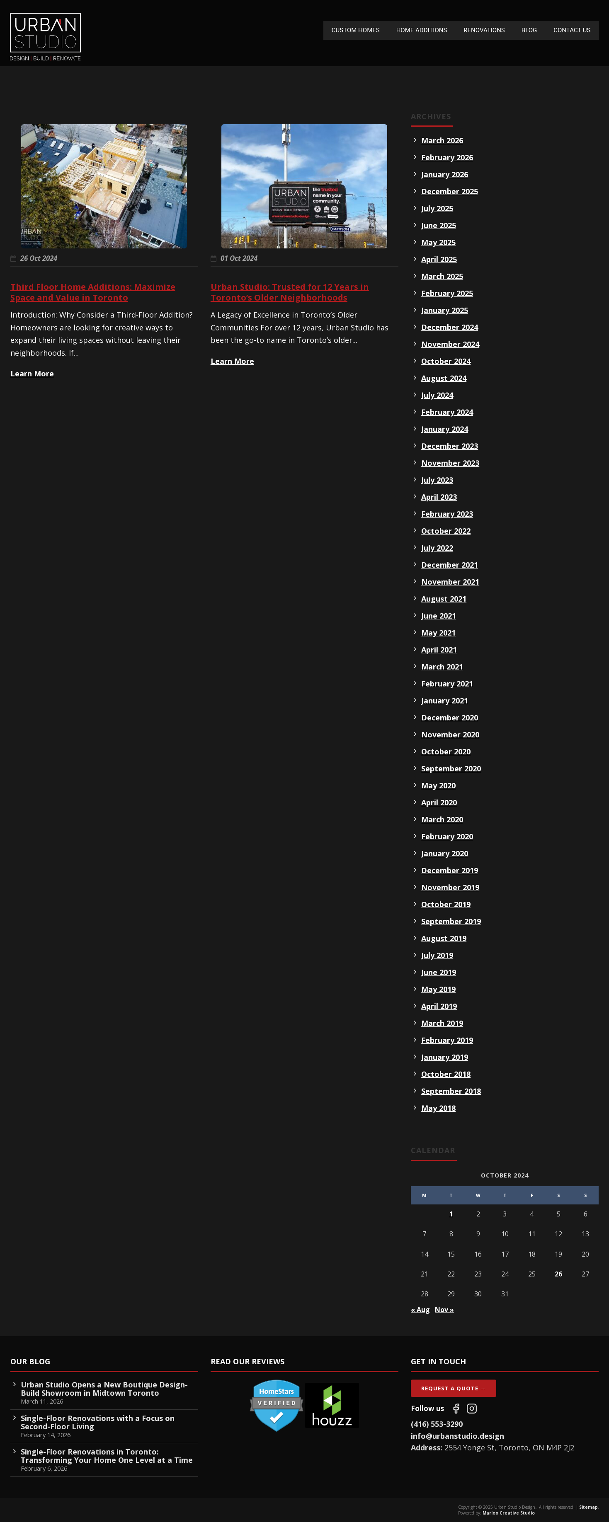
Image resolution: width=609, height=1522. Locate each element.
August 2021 (443, 599)
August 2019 (443, 938)
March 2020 (442, 819)
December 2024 (449, 327)
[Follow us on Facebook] (456, 1408)
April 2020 (439, 802)
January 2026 (444, 174)
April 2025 (439, 259)
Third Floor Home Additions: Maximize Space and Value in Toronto (92, 292)
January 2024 (444, 429)
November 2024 (450, 344)
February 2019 (447, 1040)
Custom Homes (356, 30)
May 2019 (438, 989)
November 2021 (450, 582)
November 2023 (450, 463)
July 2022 (437, 548)
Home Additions (421, 30)
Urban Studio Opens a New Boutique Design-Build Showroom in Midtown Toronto (104, 1389)
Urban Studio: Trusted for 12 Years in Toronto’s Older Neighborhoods (290, 292)
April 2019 (439, 1006)
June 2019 (438, 972)
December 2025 (449, 191)
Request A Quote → (453, 1388)
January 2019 (444, 1057)
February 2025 (447, 293)
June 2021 (438, 616)
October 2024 (446, 361)
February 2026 (447, 157)
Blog (529, 30)
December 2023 (449, 446)
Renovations (484, 30)
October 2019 (446, 904)
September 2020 (451, 768)
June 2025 (438, 225)
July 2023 (437, 480)
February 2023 (447, 514)
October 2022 (446, 531)
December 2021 (449, 565)
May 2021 (438, 633)
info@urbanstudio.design (457, 1436)
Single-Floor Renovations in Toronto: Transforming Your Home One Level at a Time (107, 1456)
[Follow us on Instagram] (471, 1408)
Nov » (444, 1309)
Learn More (32, 373)
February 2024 (447, 412)
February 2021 (447, 684)
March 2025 (442, 276)
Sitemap (588, 1507)
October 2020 (446, 751)
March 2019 (442, 1023)
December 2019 (449, 870)
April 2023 (439, 497)
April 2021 (439, 650)
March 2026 (442, 140)
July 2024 (437, 395)
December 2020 (449, 717)
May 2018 (438, 1108)
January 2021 (444, 701)
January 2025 (444, 310)
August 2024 (443, 378)
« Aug (420, 1309)
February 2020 (447, 836)
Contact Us (571, 30)
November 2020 (450, 734)
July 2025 (437, 208)
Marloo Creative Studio (509, 1513)
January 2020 (444, 853)
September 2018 (451, 1091)
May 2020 (438, 785)
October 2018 (446, 1074)
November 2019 (450, 887)
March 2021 (442, 667)
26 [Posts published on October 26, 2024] (558, 1274)
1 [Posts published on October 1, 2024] (451, 1214)
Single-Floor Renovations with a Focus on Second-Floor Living (98, 1422)
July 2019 (437, 955)
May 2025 (438, 242)
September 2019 (451, 921)
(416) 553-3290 (437, 1424)
